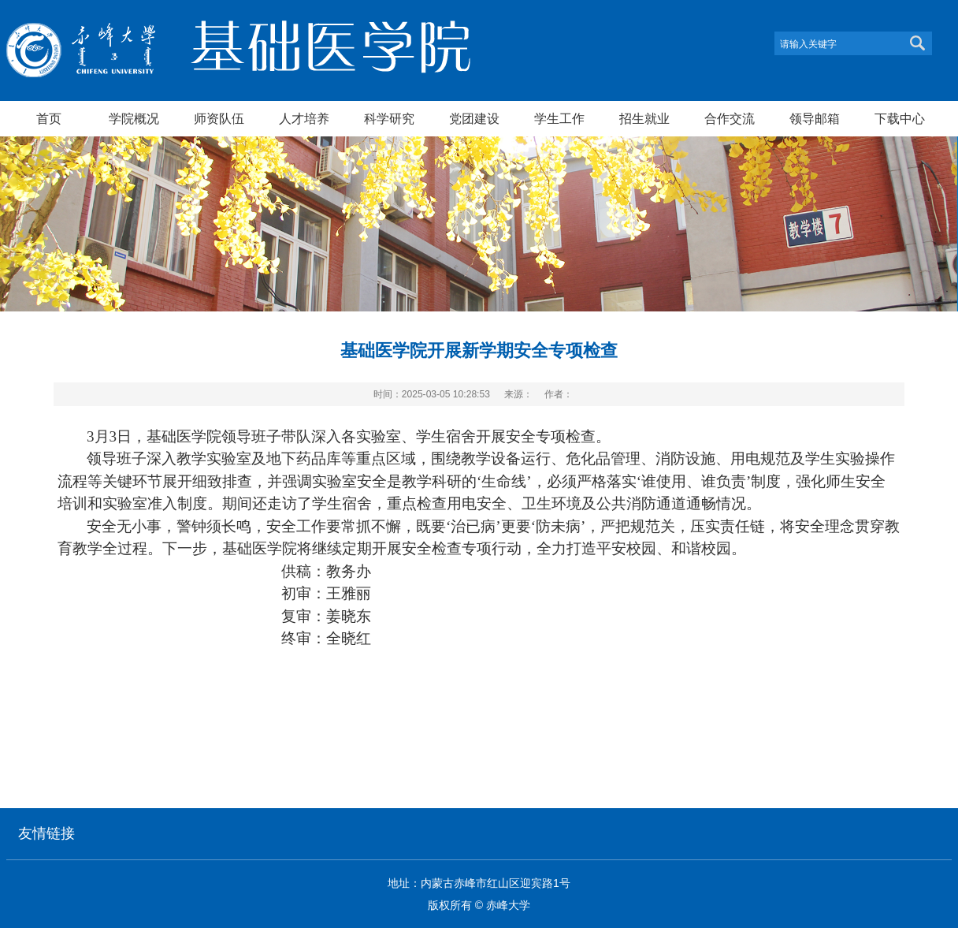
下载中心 (899, 118)
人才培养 (304, 118)
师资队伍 (219, 118)
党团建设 (474, 118)
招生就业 (644, 118)
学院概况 (134, 118)
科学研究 (389, 118)
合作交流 (729, 118)
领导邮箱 (814, 118)
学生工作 (559, 118)
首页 (48, 118)
